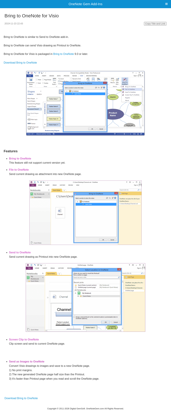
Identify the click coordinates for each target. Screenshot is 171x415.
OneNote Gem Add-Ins (85, 4)
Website (85, 404)
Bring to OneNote (63, 54)
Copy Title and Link (155, 23)
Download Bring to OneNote (20, 62)
